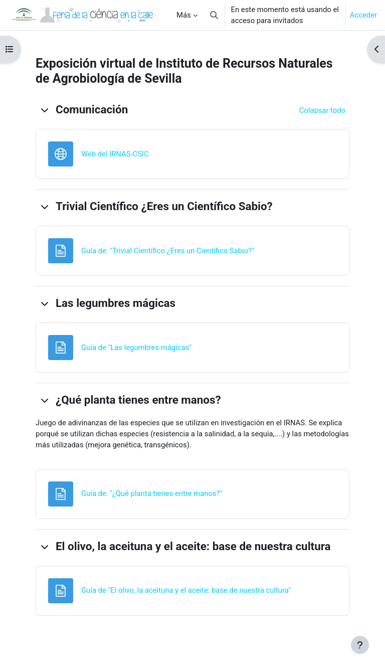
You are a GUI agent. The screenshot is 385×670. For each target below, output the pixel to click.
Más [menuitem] (183, 15)
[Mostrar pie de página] (360, 645)
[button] (214, 15)
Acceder (363, 15)
